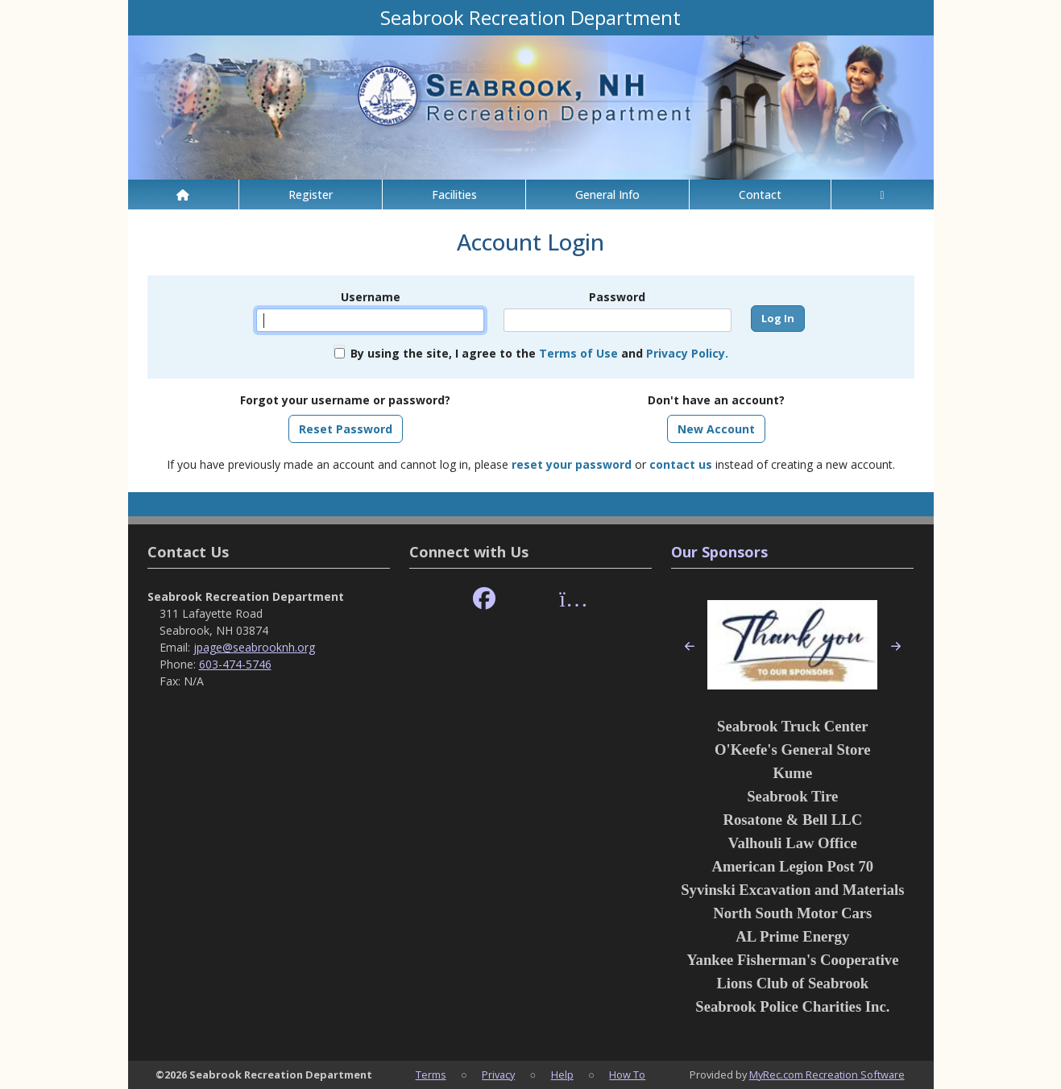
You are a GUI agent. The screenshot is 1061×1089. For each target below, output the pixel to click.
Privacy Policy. (687, 353)
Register (310, 194)
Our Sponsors (719, 551)
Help (562, 1074)
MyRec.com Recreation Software (827, 1074)
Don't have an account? (716, 400)
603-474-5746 (235, 664)
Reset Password (345, 429)
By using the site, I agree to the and (539, 353)
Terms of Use (578, 353)
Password (617, 296)
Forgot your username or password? (345, 400)
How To (627, 1074)
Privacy (498, 1074)
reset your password (572, 464)
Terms (431, 1074)
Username (370, 296)
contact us (680, 464)
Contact (760, 194)
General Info (607, 194)
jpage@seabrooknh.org (254, 647)
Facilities (454, 194)
